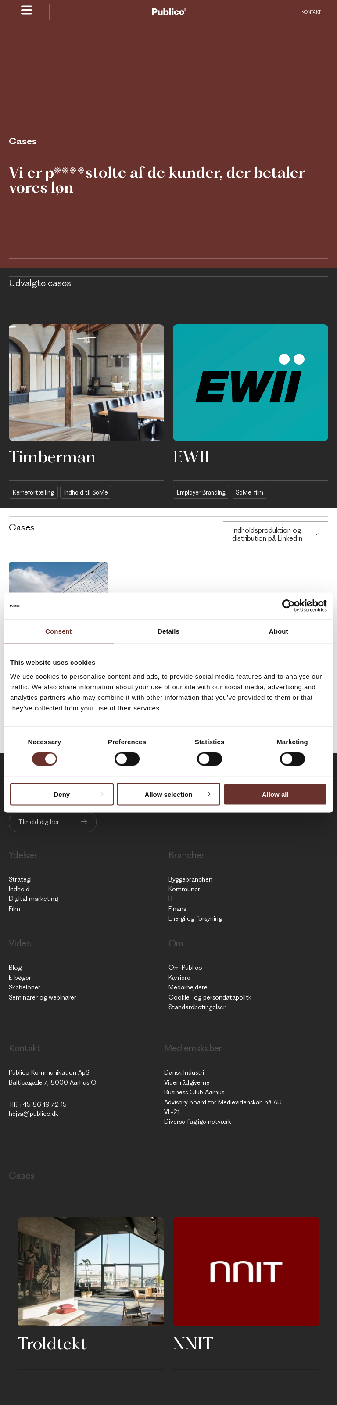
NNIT (193, 1343)
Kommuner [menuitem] (184, 889)
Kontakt (311, 12)
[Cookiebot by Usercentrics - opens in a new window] (288, 606)
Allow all (275, 794)
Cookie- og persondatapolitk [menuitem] (209, 997)
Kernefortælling (33, 492)
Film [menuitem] (14, 909)
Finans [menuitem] (177, 909)
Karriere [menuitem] (179, 978)
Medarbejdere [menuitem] (188, 987)
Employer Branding (201, 492)
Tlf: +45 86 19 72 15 (38, 1104)
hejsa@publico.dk (33, 1114)
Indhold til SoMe (86, 492)
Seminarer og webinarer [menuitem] (42, 997)
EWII (191, 456)
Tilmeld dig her (38, 822)
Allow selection (168, 794)
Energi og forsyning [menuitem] (195, 918)
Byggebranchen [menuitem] (190, 879)
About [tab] (278, 631)
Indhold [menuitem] (19, 889)
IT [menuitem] (170, 899)
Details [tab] (168, 631)
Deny (62, 794)
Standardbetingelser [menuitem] (197, 1007)
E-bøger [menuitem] (20, 978)
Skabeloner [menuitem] (24, 987)
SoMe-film (249, 492)
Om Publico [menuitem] (185, 967)
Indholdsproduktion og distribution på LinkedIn (267, 534)
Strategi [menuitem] (20, 879)
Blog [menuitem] (15, 967)
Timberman (52, 456)
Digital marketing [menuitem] (33, 899)
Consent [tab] (58, 631)
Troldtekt (52, 1343)
